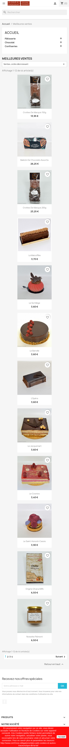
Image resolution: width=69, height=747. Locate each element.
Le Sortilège (34, 303)
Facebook (4, 702)
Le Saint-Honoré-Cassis (34, 541)
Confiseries (11, 46)
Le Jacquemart (34, 446)
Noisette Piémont (34, 636)
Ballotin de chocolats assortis (34, 160)
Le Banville (34, 350)
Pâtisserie (10, 38)
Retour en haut (54, 664)
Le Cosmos (34, 493)
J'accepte (61, 737)
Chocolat (10, 42)
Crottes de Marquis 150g (34, 112)
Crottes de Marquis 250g (34, 207)
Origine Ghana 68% (35, 589)
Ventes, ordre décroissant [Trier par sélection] (34, 64)
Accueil (12, 32)
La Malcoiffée (34, 255)
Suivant (61, 656)
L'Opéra (34, 398)
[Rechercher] (34, 12)
